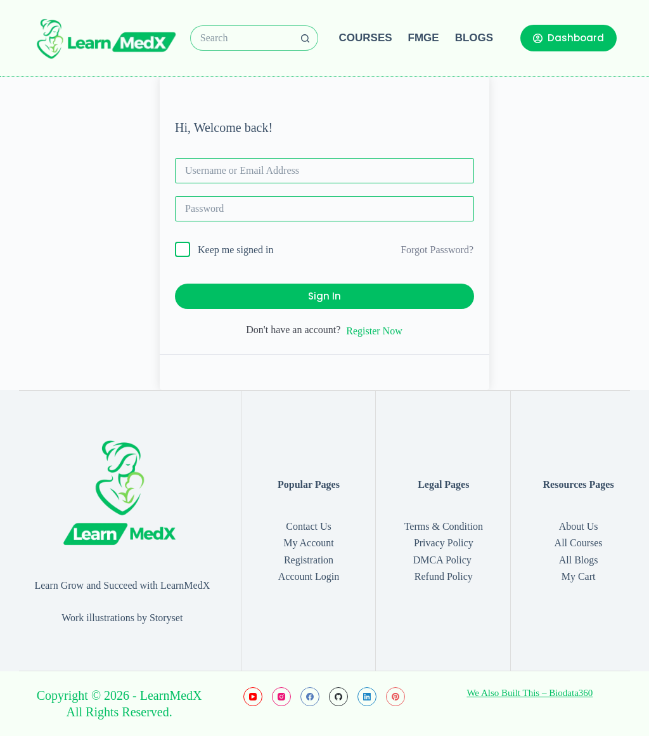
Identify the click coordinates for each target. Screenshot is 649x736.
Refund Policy (443, 576)
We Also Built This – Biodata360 (529, 693)
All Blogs (578, 560)
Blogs (474, 38)
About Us (578, 526)
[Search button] (305, 38)
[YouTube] (252, 696)
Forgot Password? (437, 249)
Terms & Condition (443, 526)
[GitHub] (338, 696)
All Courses (579, 542)
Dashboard (568, 37)
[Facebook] (309, 696)
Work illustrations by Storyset (122, 617)
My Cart (579, 576)
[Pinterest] (395, 696)
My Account (308, 542)
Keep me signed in (236, 249)
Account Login (308, 576)
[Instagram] (281, 696)
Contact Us (308, 526)
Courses (365, 38)
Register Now (374, 330)
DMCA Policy (443, 560)
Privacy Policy (443, 542)
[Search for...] (241, 38)
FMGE (423, 38)
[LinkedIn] (366, 696)
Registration (308, 560)
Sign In (324, 296)
